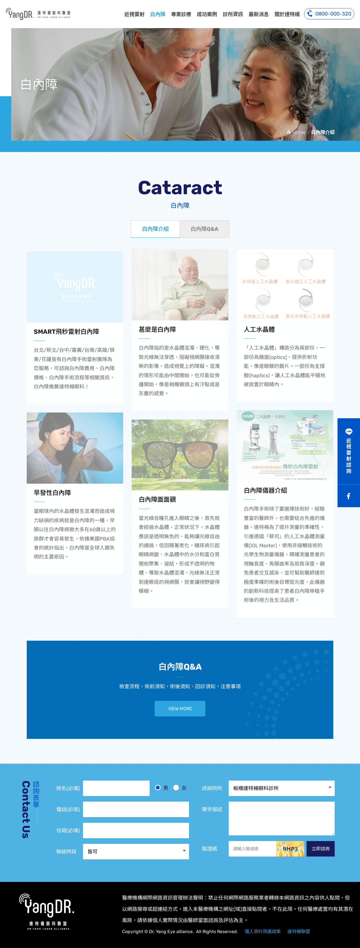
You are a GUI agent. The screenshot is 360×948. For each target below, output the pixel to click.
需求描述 (212, 809)
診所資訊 (233, 14)
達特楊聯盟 (298, 931)
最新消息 (259, 14)
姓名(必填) (68, 788)
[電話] (136, 809)
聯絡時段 (66, 852)
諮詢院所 (212, 788)
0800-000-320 (329, 13)
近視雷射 (134, 14)
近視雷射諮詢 (348, 456)
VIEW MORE (180, 712)
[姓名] (116, 788)
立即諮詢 (321, 848)
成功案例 (207, 14)
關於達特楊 (287, 14)
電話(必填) (68, 809)
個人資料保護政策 (263, 931)
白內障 (157, 14)
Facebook (349, 496)
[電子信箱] (136, 830)
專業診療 (181, 14)
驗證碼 (209, 849)
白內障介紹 (38, 14)
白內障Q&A (204, 229)
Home (298, 132)
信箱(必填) (68, 831)
